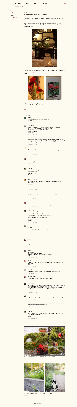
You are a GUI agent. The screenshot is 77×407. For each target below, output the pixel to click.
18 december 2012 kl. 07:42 (32, 176)
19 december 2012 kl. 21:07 (32, 308)
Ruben (29, 168)
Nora (29, 147)
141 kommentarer (29, 395)
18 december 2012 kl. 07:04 (32, 134)
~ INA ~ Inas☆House (32, 179)
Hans (29, 250)
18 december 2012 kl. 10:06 (32, 222)
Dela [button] (12, 12)
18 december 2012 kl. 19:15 (32, 273)
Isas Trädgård (30, 225)
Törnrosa (29, 117)
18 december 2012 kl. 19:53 (32, 280)
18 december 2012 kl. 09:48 (32, 206)
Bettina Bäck (30, 269)
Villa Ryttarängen (31, 276)
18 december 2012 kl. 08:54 (32, 198)
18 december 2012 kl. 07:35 (32, 154)
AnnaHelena (30, 283)
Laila (28, 260)
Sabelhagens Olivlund (32, 158)
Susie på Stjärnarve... (32, 202)
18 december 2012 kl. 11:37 (32, 235)
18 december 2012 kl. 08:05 (32, 189)
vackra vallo (53, 71)
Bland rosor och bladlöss (31, 3)
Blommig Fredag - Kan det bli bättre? (38, 393)
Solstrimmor (30, 125)
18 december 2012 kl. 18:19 (32, 266)
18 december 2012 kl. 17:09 (32, 257)
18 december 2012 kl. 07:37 (32, 164)
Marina (29, 311)
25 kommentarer (29, 359)
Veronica (29, 295)
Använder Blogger (38, 403)
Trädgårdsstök (14, 17)
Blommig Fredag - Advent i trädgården (39, 357)
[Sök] (65, 3)
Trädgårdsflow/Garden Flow (33, 210)
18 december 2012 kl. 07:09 (32, 144)
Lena (29, 239)
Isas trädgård (32, 71)
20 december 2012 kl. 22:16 (32, 318)
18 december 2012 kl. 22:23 (32, 292)
